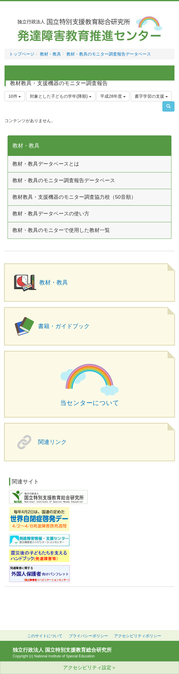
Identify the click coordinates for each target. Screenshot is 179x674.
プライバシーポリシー (88, 636)
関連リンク (52, 442)
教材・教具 (50, 54)
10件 (14, 96)
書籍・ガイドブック (64, 326)
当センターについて (89, 403)
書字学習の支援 (151, 96)
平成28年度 (112, 96)
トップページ (21, 54)
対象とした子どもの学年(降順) (60, 96)
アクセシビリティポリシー (137, 636)
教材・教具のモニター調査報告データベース (108, 54)
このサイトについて (44, 636)
